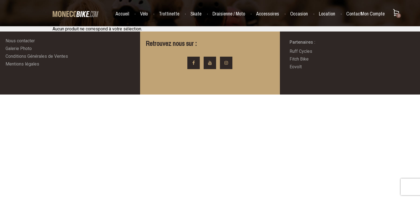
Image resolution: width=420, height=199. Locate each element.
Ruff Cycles (301, 51)
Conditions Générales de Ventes (37, 56)
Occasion (299, 14)
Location (327, 14)
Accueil (122, 14)
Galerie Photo (19, 48)
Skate (195, 14)
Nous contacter (20, 40)
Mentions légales (22, 64)
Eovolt (296, 66)
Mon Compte (373, 13)
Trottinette (169, 14)
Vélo (144, 14)
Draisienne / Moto (228, 14)
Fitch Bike (299, 59)
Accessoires (267, 14)
